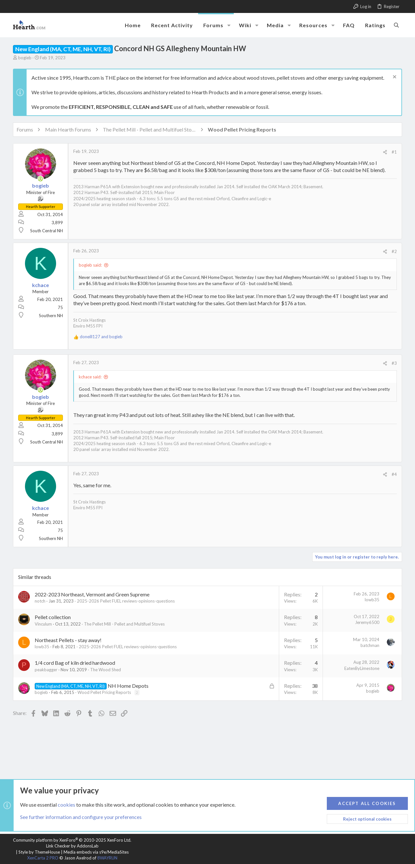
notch (40, 601)
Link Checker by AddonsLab (72, 845)
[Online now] (40, 179)
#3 (394, 363)
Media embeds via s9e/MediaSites (96, 852)
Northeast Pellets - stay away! (68, 640)
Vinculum (43, 624)
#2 (394, 251)
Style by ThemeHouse (39, 852)
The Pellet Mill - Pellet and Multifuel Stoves (124, 624)
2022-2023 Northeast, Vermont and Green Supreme (92, 594)
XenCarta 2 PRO (42, 857)
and (101, 336)
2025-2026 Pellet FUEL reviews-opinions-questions (126, 601)
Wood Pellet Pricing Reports (104, 692)
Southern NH (51, 315)
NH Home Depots (128, 686)
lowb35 (372, 599)
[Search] (396, 25)
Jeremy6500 (367, 622)
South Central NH (46, 230)
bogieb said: (90, 265)
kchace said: (90, 376)
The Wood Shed (105, 669)
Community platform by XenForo (72, 840)
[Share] (385, 152)
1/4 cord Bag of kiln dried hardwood (75, 663)
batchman (370, 645)
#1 (394, 152)
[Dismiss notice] (394, 77)
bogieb (24, 57)
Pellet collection (53, 617)
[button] (229, 25)
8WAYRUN (107, 857)
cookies (66, 804)
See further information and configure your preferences (81, 817)
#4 (394, 474)
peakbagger (46, 669)
